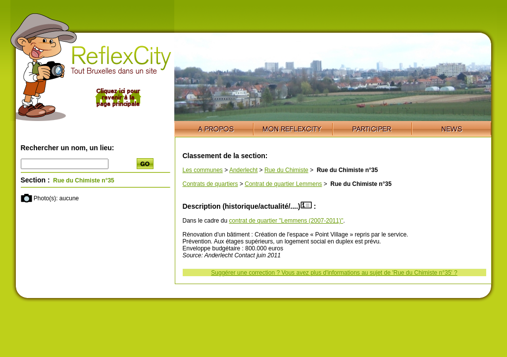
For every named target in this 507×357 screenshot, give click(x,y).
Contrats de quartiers (210, 183)
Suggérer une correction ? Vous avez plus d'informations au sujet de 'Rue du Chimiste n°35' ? (334, 272)
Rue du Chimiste (286, 170)
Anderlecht (243, 170)
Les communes (203, 170)
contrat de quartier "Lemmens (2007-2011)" (286, 220)
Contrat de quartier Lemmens (283, 183)
